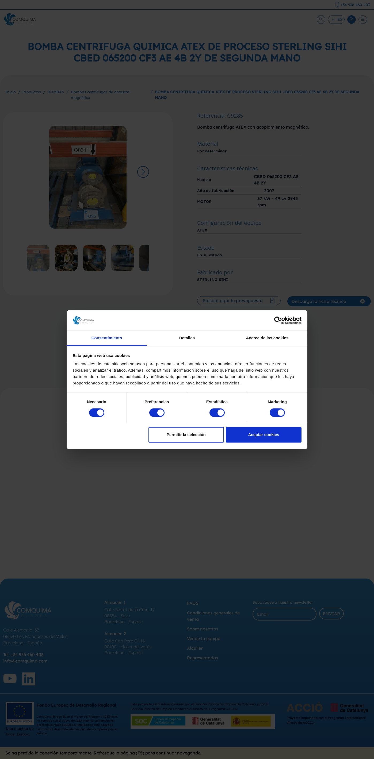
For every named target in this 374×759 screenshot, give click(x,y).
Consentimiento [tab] (106, 338)
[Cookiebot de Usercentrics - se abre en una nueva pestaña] (278, 320)
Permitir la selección (186, 435)
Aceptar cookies (263, 435)
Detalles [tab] (187, 338)
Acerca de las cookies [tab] (267, 338)
